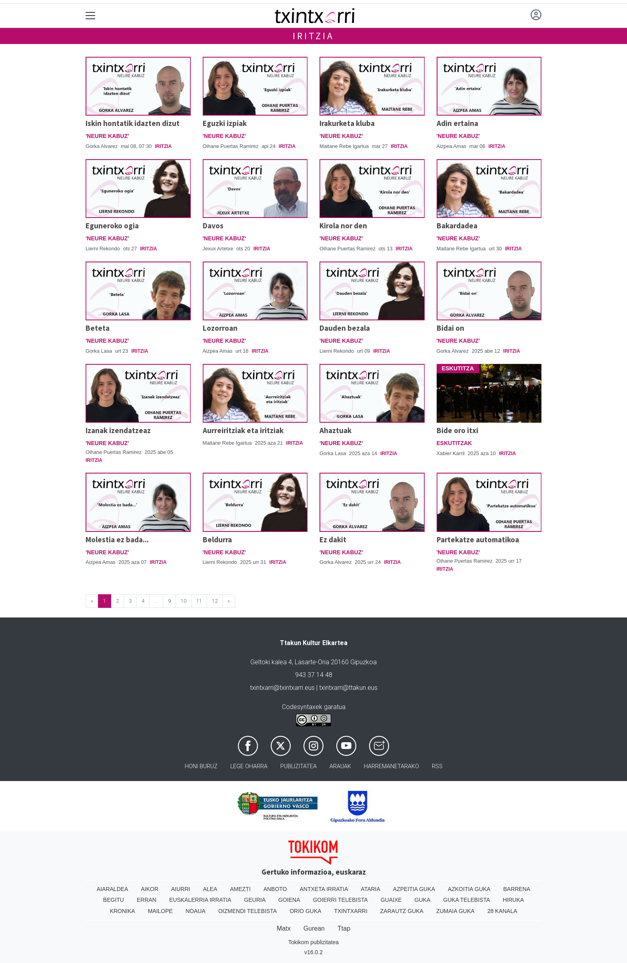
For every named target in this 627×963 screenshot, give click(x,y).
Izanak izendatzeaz (118, 430)
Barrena (516, 889)
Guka (423, 900)
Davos (213, 225)
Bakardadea (457, 225)
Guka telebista (466, 900)
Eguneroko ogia (112, 225)
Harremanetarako (391, 766)
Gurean (314, 928)
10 (183, 601)
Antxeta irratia (324, 889)
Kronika (122, 911)
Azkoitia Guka (469, 889)
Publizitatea (298, 766)
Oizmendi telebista (247, 911)
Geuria (255, 900)
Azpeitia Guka (414, 889)
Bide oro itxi (457, 430)
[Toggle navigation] (90, 16)
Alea (210, 889)
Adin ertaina (457, 123)
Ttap (343, 928)
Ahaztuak (335, 430)
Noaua (196, 911)
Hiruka (513, 900)
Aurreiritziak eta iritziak (243, 430)
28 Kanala (502, 911)
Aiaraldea (112, 889)
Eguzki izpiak (225, 123)
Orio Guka (305, 911)
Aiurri (180, 889)
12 (215, 601)
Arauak (340, 766)
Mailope (160, 911)
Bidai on (450, 328)
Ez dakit (332, 539)
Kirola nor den (343, 225)
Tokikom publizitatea (313, 942)
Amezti (240, 889)
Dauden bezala (344, 328)
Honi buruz (201, 766)
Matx (284, 928)
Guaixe (391, 900)
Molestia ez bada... (117, 539)
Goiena (289, 900)
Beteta (98, 328)
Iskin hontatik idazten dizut (133, 123)
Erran (146, 900)
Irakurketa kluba (347, 123)
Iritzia (313, 36)
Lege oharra (249, 766)
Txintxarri (350, 911)
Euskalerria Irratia (200, 900)
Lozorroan (220, 328)
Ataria (370, 889)
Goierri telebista (340, 900)
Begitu (113, 900)
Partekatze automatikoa (478, 539)
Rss (437, 766)
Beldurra (217, 539)
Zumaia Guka (455, 911)
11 (199, 601)
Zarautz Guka (401, 911)
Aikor (149, 889)
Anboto (275, 889)
